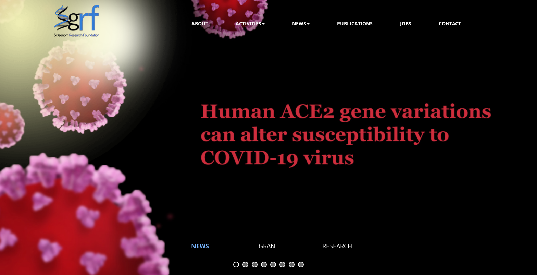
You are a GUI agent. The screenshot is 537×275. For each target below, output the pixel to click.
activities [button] (250, 23)
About (199, 23)
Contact (450, 23)
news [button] (301, 23)
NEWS (200, 246)
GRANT (269, 246)
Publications (355, 23)
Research (337, 246)
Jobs (405, 23)
